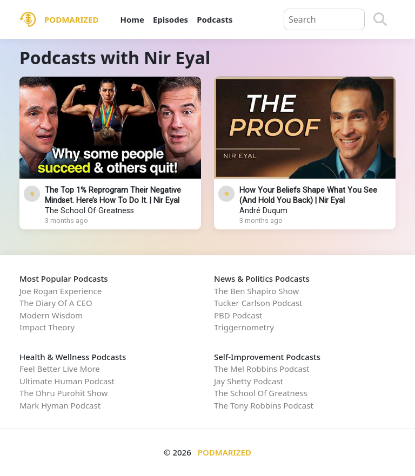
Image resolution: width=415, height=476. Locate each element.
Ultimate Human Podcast (67, 381)
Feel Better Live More (59, 368)
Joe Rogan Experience (60, 290)
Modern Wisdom (51, 315)
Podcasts (214, 19)
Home (132, 19)
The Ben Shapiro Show (256, 290)
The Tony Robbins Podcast (263, 405)
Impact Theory (47, 327)
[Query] (324, 19)
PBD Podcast (238, 315)
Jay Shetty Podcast (248, 381)
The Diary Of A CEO (55, 302)
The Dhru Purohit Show (63, 392)
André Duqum (263, 210)
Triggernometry (244, 327)
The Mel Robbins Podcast (261, 368)
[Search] (380, 19)
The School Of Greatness (89, 210)
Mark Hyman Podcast (60, 405)
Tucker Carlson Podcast (258, 302)
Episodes (170, 19)
